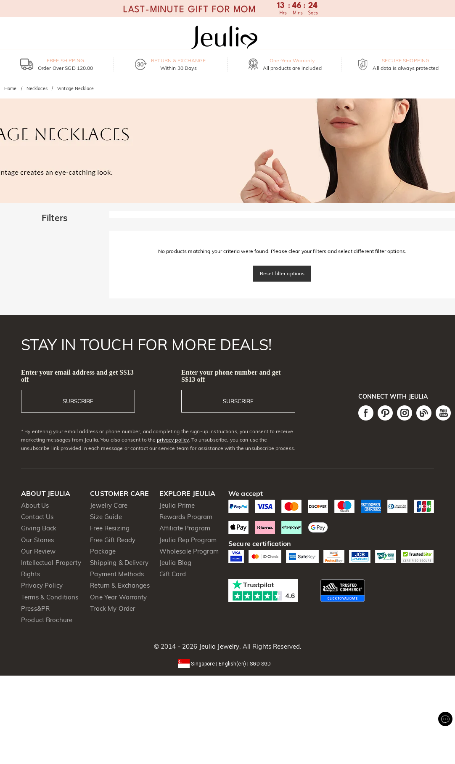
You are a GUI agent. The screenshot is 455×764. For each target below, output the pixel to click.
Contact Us (37, 517)
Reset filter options (282, 273)
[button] (227, 663)
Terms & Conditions (49, 597)
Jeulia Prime (177, 505)
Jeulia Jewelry (218, 646)
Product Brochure (46, 620)
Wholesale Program (189, 551)
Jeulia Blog (175, 563)
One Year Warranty (118, 597)
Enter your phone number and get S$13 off (231, 376)
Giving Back (38, 528)
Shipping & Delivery (119, 563)
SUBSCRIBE (78, 401)
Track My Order (112, 608)
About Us (35, 505)
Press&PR (35, 608)
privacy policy (173, 440)
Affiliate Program (184, 528)
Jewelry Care (108, 505)
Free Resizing (110, 528)
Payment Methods (117, 574)
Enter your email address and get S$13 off (77, 376)
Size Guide (106, 517)
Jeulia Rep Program (188, 540)
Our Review (38, 551)
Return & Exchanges (119, 585)
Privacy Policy (42, 585)
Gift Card (172, 574)
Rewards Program (186, 517)
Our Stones (37, 540)
